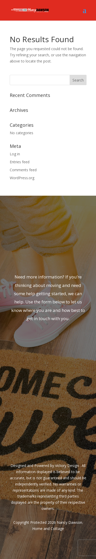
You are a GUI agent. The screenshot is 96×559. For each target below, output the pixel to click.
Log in (15, 153)
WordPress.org (22, 177)
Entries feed (19, 161)
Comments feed (23, 169)
